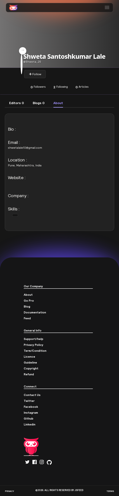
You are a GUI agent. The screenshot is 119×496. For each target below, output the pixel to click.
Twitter (29, 400)
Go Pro (29, 300)
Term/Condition (35, 350)
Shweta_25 (32, 61)
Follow (35, 74)
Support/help (33, 338)
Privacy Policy (33, 344)
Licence (29, 356)
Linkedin (29, 424)
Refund (29, 374)
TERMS (110, 491)
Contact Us (32, 395)
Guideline (30, 362)
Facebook (31, 406)
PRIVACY (9, 491)
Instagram (31, 412)
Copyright (31, 368)
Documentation (35, 312)
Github (28, 418)
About (28, 294)
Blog (27, 306)
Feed (27, 318)
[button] (107, 7)
